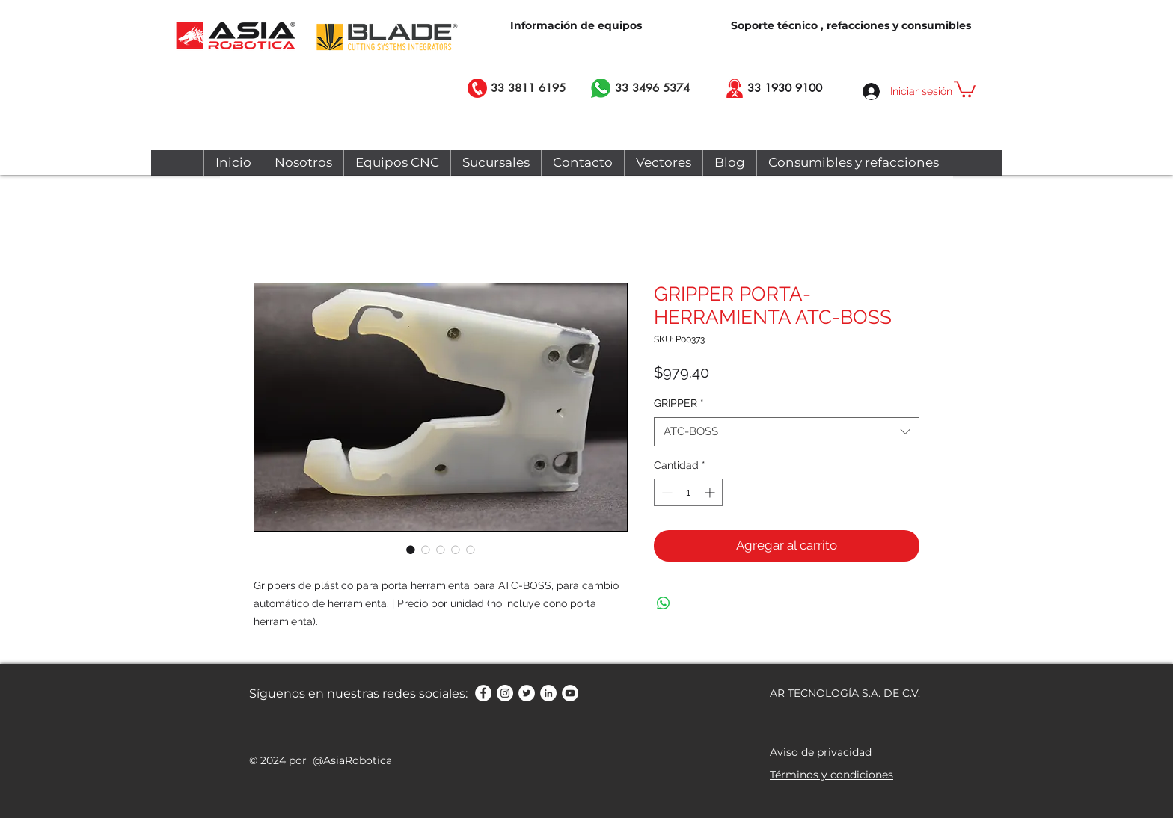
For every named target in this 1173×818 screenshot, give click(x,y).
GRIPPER (679, 403)
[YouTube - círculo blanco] (570, 693)
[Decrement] (665, 492)
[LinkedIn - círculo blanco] (548, 693)
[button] (965, 88)
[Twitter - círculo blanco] (526, 693)
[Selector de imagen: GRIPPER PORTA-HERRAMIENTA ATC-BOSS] (410, 549)
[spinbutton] (688, 492)
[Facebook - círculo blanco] (483, 693)
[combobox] (786, 431)
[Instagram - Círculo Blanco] (505, 693)
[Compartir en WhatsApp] (664, 603)
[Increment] (711, 492)
